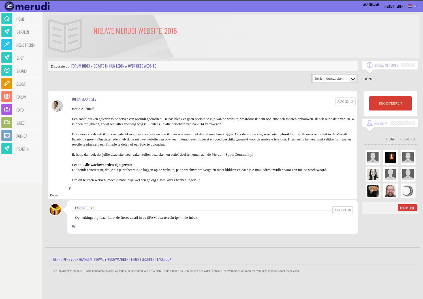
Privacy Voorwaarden (111, 259)
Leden (135, 259)
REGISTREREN (390, 103)
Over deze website (142, 66)
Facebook (164, 259)
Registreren (393, 6)
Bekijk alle (407, 208)
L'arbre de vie (85, 207)
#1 (70, 188)
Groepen (148, 259)
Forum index (80, 66)
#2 (73, 226)
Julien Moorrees (84, 99)
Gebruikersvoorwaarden (72, 259)
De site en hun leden (109, 66)
